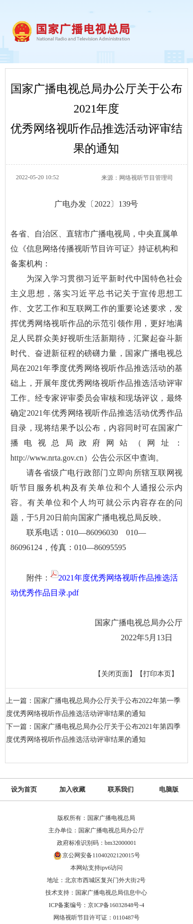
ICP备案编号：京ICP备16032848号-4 (96, 905)
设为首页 (24, 789)
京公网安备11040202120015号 (101, 855)
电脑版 (169, 789)
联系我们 (121, 789)
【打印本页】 (157, 674)
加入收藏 (72, 789)
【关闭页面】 (115, 674)
